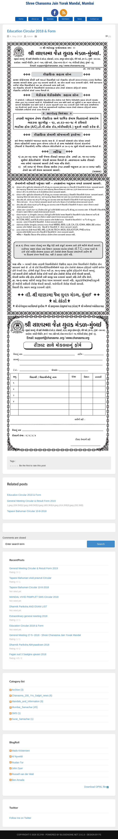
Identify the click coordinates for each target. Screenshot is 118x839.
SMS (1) (16, 713)
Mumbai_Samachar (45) (25, 707)
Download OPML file (96, 786)
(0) (108, 36)
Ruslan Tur (18, 762)
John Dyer (17, 768)
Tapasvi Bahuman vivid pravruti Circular (30, 578)
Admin (30, 36)
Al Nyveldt (17, 756)
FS (100, 835)
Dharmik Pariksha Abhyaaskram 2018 (29, 644)
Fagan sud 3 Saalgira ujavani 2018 (27, 654)
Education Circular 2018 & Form (31, 31)
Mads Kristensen (21, 750)
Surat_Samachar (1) (22, 719)
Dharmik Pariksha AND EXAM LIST (28, 606)
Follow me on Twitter (20, 818)
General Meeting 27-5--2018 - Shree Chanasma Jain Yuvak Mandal (45, 635)
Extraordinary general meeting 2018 (28, 616)
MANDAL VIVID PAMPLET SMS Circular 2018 (34, 597)
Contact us (94, 19)
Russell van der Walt (23, 774)
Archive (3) (18, 689)
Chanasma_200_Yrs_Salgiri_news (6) (32, 695)
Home (21, 19)
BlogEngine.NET (69, 835)
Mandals (50, 19)
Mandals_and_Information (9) (27, 701)
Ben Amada (18, 780)
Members (65, 19)
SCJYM (40, 835)
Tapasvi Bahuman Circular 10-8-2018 (26, 511)
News (80, 19)
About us (35, 19)
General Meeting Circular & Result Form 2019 (31, 501)
